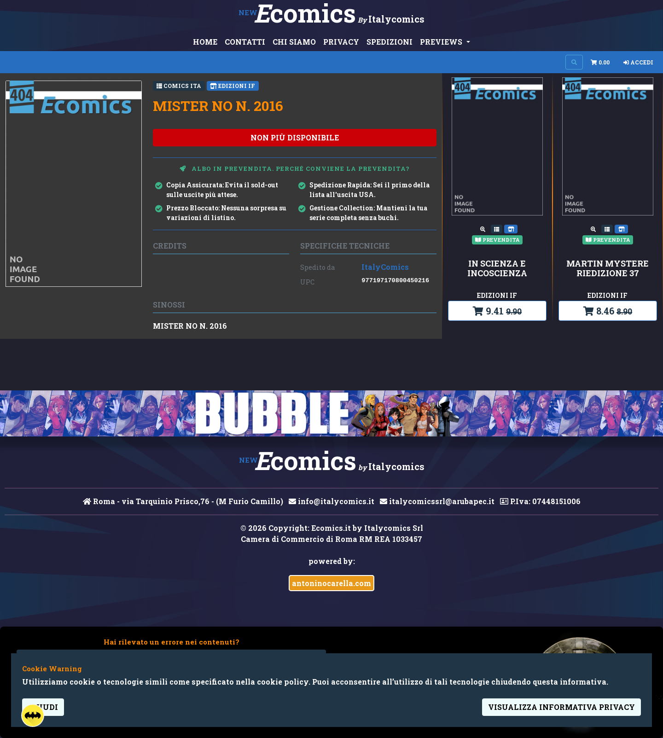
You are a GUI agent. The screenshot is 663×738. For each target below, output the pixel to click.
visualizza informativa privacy (561, 707)
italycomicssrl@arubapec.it (437, 501)
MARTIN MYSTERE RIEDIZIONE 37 (607, 269)
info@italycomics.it (331, 501)
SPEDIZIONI (389, 41)
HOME (205, 41)
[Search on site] (574, 62)
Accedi (638, 62)
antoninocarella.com (331, 583)
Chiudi (43, 707)
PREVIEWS (442, 41)
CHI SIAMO (294, 41)
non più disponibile (294, 137)
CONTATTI (245, 41)
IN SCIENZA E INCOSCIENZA (497, 269)
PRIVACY (341, 41)
